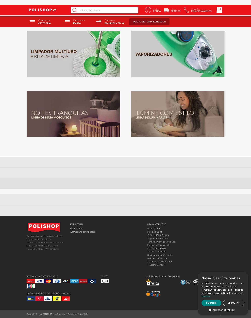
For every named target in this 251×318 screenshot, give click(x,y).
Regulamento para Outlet (160, 254)
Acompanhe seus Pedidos (83, 231)
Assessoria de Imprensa (159, 261)
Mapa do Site (154, 228)
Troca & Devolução (156, 251)
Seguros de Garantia (157, 238)
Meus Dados (76, 228)
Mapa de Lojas (154, 231)
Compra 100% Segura (158, 235)
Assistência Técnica (157, 258)
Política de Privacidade (158, 244)
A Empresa (60, 314)
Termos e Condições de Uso (161, 241)
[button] (222, 309)
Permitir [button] (211, 302)
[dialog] (223, 293)
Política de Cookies (156, 248)
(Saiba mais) (173, 276)
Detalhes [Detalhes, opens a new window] (205, 296)
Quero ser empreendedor (149, 21)
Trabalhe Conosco (156, 264)
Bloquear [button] (233, 302)
